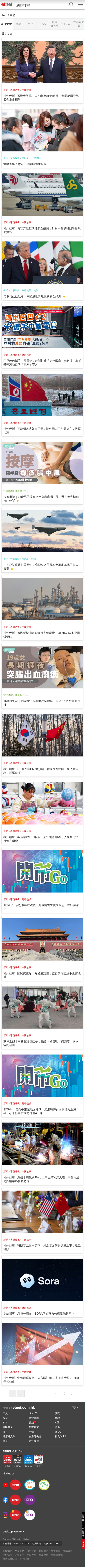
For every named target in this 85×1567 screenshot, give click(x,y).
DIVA (58, 1431)
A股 (57, 1422)
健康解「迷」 (22, 491)
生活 (5, 158)
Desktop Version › (13, 1531)
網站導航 (31, 1554)
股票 (5, 1417)
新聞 (5, 90)
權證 (57, 1417)
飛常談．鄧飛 (29, 559)
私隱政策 (67, 1550)
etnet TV (33, 1413)
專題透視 (15, 90)
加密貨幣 (34, 1427)
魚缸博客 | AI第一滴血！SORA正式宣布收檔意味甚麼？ (38, 1313)
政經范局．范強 (30, 290)
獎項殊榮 (24, 1558)
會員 (5, 1441)
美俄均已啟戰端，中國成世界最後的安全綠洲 (32, 296)
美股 (32, 1422)
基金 (57, 1427)
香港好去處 (35, 1436)
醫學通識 (8, 491)
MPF (5, 1431)
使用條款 (7, 1554)
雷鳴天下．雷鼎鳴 (31, 158)
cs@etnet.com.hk (51, 1543)
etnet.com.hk (24, 1407)
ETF (5, 1422)
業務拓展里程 (10, 1558)
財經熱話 (26, 355)
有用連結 (43, 1554)
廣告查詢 (31, 1550)
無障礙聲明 (57, 1554)
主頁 (5, 1413)
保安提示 (19, 1554)
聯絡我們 (43, 1550)
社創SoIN (60, 1436)
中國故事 (26, 90)
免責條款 (55, 1550)
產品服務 (19, 1550)
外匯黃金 (8, 1427)
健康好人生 (9, 1436)
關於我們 (34, 1441)
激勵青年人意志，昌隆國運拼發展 (25, 164)
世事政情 (15, 158)
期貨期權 (34, 1417)
